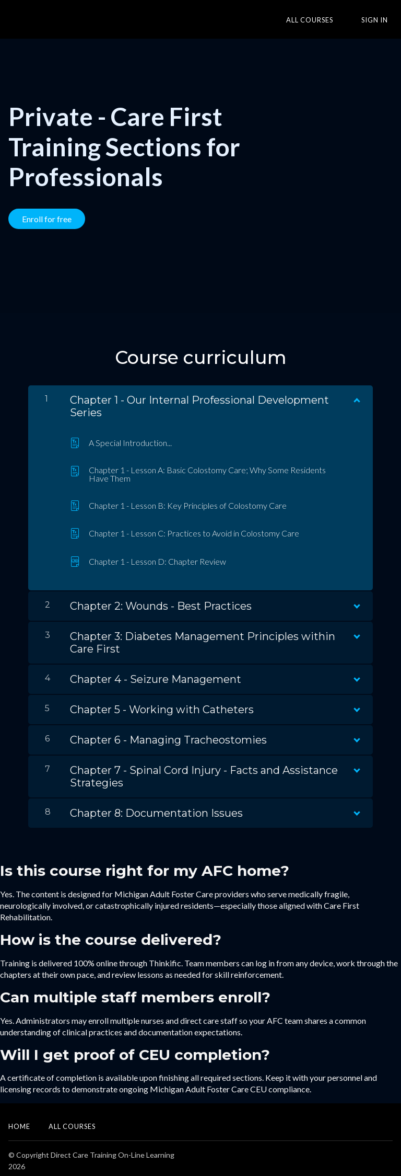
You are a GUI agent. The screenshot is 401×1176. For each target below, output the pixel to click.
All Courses (324, 20)
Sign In (379, 20)
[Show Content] (356, 393)
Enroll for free (47, 219)
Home (19, 1121)
